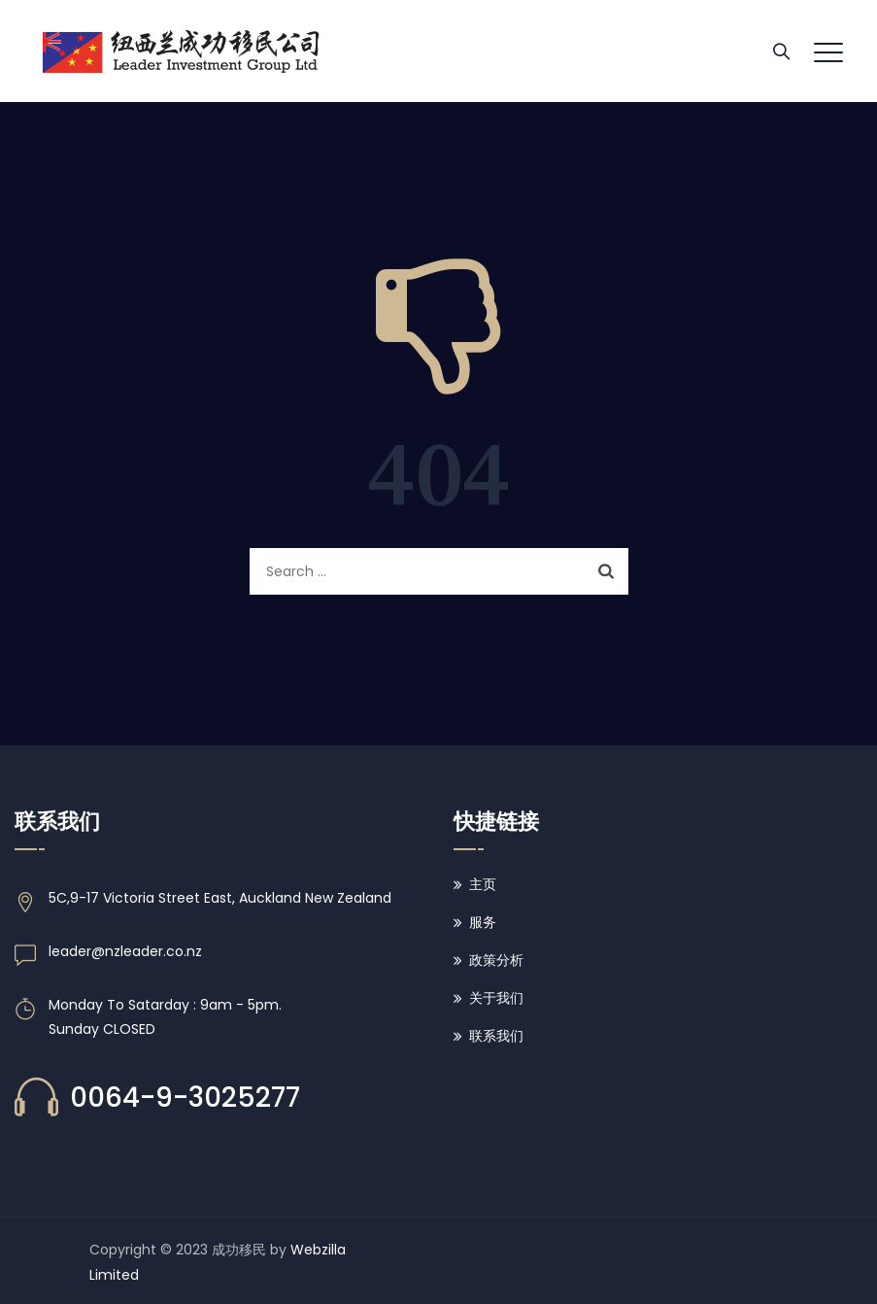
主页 (482, 884)
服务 (482, 922)
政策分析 (496, 960)
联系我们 (496, 1036)
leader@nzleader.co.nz (125, 951)
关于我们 (496, 998)
